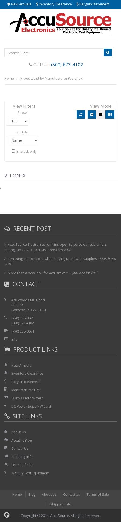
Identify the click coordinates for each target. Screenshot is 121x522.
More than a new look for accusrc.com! (39, 272)
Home (9, 78)
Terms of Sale (22, 464)
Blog (31, 494)
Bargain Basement (93, 4)
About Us (18, 432)
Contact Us (20, 448)
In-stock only (24, 151)
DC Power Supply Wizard (31, 406)
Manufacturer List (25, 389)
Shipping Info (22, 456)
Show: (22, 112)
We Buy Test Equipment (30, 473)
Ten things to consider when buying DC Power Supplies (52, 258)
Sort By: (22, 132)
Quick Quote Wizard (27, 398)
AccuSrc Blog (21, 440)
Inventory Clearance (54, 4)
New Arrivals (19, 4)
